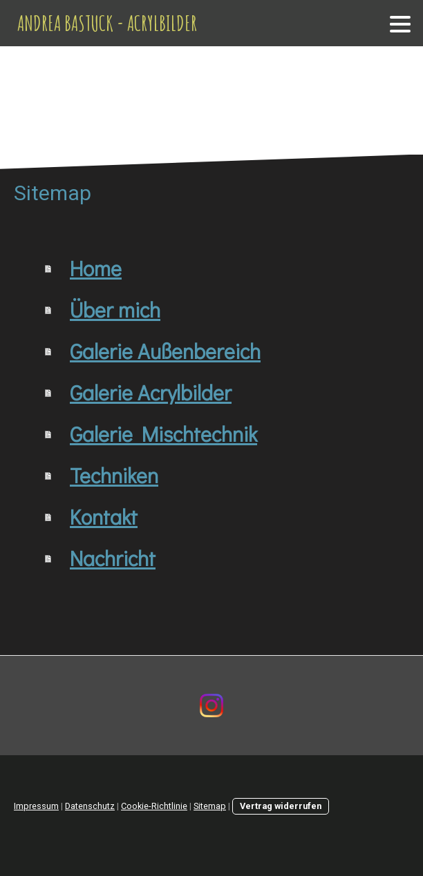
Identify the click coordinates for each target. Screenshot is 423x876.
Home (96, 268)
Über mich (115, 309)
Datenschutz (90, 806)
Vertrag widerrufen (280, 806)
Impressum (36, 806)
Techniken (114, 475)
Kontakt (104, 516)
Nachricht (113, 558)
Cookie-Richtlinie (154, 806)
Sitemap (210, 806)
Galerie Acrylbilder (151, 392)
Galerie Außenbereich (165, 351)
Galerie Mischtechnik (163, 433)
